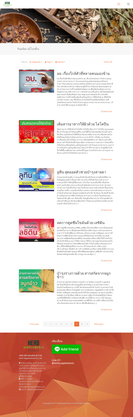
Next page (99, 324)
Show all (107, 62)
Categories (35, 62)
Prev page (34, 324)
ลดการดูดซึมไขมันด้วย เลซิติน (81, 222)
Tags (49, 62)
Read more (107, 111)
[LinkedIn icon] (74, 407)
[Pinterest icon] (77, 407)
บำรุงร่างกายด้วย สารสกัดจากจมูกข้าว (84, 275)
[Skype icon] (56, 407)
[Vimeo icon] (65, 407)
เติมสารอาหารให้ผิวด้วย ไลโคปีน (83, 124)
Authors (60, 62)
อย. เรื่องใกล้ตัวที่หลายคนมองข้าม (83, 73)
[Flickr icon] (71, 407)
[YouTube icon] (68, 407)
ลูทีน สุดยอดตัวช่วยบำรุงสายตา (81, 172)
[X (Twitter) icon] (62, 407)
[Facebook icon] (59, 407)
